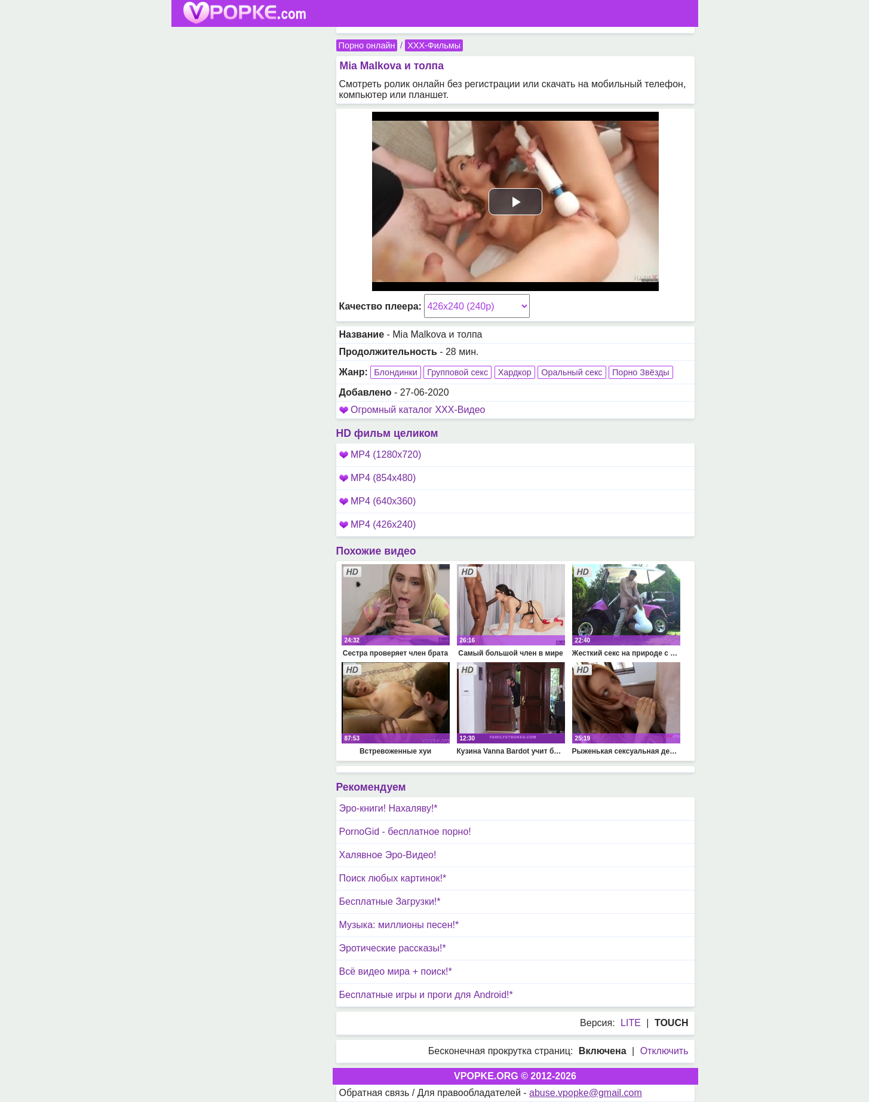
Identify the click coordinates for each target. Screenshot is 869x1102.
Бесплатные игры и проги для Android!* (426, 995)
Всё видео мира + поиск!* (395, 971)
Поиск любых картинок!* (393, 878)
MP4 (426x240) (377, 524)
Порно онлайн (367, 45)
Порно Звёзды (641, 372)
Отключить (664, 1051)
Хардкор (515, 372)
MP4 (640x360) (377, 501)
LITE (631, 1023)
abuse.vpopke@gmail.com (585, 1093)
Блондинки (395, 372)
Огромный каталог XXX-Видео (418, 410)
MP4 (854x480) (377, 478)
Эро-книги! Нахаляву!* (388, 808)
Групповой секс (457, 372)
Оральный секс (571, 372)
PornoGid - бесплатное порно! (405, 832)
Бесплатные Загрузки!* (390, 901)
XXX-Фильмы (433, 45)
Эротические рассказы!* (392, 948)
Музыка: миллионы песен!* (399, 925)
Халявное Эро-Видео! (388, 855)
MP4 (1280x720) (380, 454)
